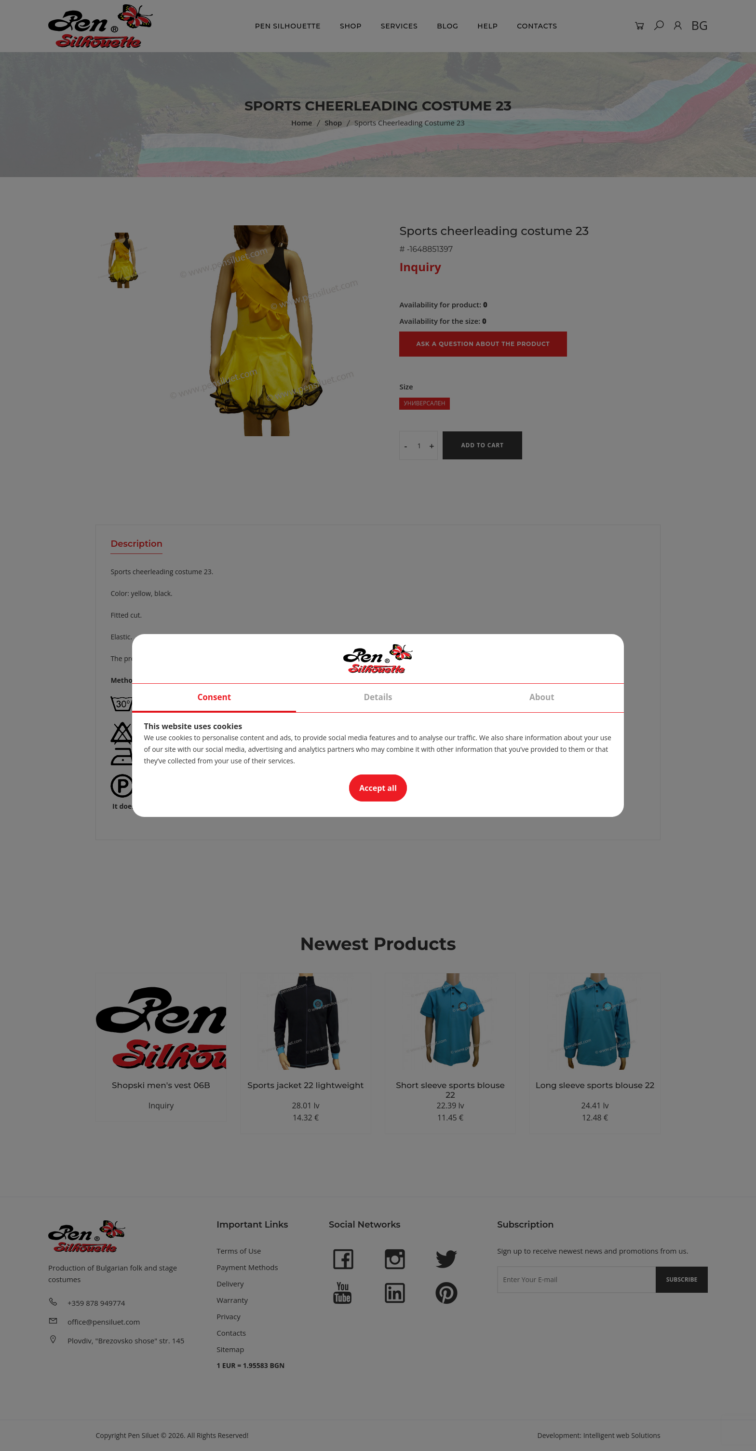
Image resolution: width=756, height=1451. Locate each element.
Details (378, 697)
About (541, 697)
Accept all (378, 788)
